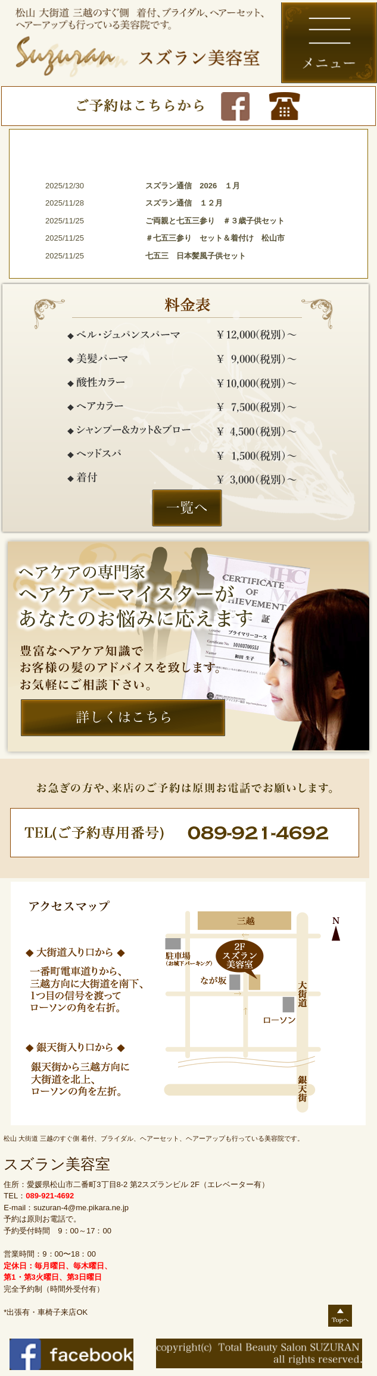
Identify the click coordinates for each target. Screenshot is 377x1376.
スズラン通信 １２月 (184, 202)
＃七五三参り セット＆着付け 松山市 (218, 237)
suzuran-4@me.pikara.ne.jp (81, 1207)
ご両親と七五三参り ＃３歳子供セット (215, 220)
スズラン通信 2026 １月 (192, 185)
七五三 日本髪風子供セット (195, 255)
